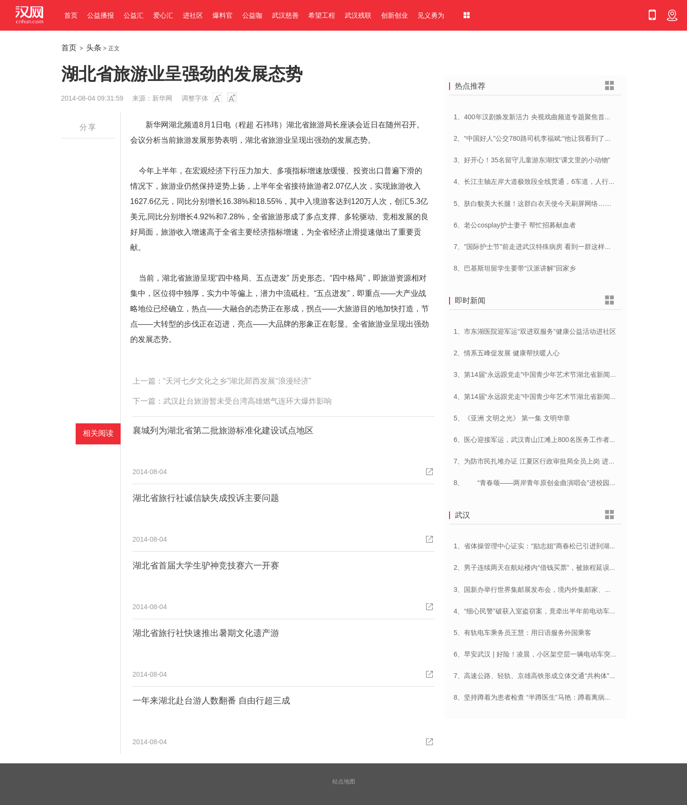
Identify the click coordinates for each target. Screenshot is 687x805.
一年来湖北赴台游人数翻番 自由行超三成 (211, 700)
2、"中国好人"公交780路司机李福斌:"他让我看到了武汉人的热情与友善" (561, 138)
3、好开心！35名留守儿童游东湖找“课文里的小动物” (532, 160)
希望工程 (321, 15)
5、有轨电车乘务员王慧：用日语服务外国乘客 (523, 632)
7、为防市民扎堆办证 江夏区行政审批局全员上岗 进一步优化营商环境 (558, 461)
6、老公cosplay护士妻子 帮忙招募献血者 (515, 225)
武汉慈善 (285, 15)
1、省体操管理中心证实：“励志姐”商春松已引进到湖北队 (538, 546)
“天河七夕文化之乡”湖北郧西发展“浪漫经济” (237, 381)
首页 (71, 15)
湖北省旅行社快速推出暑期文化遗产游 (206, 633)
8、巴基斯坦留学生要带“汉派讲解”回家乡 (515, 268)
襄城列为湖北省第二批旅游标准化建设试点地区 (223, 430)
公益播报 (100, 15)
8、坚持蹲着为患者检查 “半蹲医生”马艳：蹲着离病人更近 (539, 697)
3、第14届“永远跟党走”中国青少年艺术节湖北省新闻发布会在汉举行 (555, 374)
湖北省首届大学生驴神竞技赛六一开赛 (206, 565)
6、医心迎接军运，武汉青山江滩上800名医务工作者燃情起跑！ (548, 439)
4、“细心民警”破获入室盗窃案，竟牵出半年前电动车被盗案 (542, 611)
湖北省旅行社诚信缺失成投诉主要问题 (206, 498)
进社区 (193, 15)
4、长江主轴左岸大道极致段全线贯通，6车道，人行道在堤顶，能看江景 (561, 181)
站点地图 (343, 781)
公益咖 (252, 15)
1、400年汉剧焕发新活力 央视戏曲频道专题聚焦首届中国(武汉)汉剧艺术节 (565, 117)
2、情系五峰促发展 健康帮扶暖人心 (507, 353)
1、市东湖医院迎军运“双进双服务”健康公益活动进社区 (535, 331)
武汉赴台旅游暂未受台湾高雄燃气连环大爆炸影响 (247, 401)
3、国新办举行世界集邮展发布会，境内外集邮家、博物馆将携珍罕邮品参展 (566, 589)
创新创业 (394, 15)
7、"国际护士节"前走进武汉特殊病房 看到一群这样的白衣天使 (546, 246)
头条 (93, 48)
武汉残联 (358, 15)
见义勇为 (430, 15)
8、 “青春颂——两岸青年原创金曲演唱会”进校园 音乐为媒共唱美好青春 (566, 483)
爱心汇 (163, 15)
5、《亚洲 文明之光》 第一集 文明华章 (512, 418)
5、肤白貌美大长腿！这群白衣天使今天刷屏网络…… (533, 203)
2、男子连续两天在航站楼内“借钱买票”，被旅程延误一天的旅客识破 (555, 567)
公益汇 (134, 15)
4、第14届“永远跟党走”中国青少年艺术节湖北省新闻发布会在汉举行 (555, 396)
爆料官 (223, 15)
